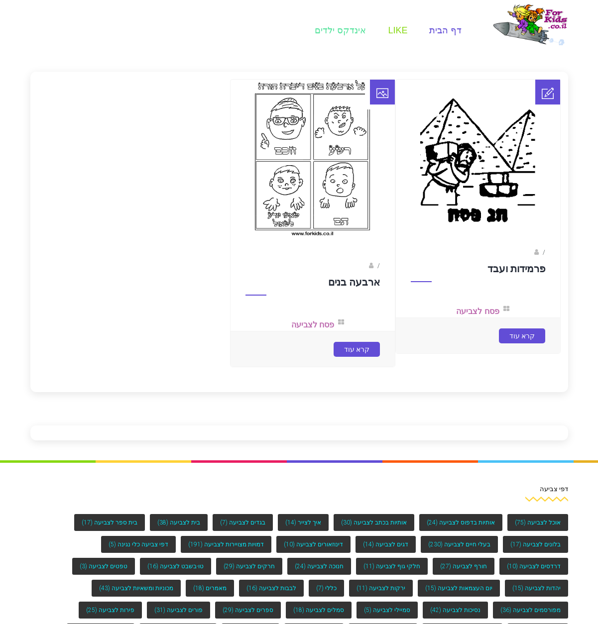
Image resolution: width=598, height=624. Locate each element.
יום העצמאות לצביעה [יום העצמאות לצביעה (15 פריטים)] (458, 588)
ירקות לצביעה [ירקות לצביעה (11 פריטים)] (381, 588)
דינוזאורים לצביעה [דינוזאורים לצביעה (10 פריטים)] (313, 544)
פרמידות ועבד (516, 269)
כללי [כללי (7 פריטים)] (326, 588)
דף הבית (445, 30)
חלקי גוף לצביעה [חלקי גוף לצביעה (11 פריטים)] (391, 566)
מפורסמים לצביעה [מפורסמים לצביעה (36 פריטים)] (530, 610)
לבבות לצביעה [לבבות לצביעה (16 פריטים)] (271, 588)
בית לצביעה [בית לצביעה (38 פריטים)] (178, 522)
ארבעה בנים (354, 282)
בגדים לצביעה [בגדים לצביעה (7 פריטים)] (242, 522)
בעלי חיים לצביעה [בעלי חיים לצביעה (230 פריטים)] (459, 544)
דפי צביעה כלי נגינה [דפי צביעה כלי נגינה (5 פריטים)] (138, 544)
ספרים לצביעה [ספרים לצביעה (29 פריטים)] (248, 610)
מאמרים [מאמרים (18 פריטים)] (210, 588)
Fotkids (522, 252)
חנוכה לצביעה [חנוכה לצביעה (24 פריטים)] (319, 566)
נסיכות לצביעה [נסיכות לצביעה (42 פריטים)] (455, 610)
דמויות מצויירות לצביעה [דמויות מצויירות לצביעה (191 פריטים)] (226, 544)
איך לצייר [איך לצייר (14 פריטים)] (303, 522)
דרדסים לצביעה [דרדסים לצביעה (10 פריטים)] (534, 566)
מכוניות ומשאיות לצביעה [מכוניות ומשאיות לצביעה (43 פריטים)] (136, 588)
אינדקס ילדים (340, 30)
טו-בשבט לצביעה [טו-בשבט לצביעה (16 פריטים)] (175, 566)
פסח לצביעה (477, 311)
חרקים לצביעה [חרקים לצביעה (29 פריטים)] (249, 566)
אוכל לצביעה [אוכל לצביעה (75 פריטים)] (538, 522)
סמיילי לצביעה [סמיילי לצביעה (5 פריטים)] (387, 610)
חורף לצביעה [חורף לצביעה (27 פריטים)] (463, 566)
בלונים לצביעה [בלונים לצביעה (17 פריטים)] (535, 544)
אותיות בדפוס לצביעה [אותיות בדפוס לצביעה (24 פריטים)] (461, 522)
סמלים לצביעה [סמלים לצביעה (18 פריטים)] (318, 610)
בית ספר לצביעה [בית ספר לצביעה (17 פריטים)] (109, 522)
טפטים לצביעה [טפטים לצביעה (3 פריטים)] (103, 566)
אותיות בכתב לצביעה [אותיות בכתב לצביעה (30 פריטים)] (374, 522)
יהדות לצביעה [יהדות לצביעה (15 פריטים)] (536, 588)
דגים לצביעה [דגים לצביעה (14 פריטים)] (385, 544)
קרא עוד (522, 336)
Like (397, 30)
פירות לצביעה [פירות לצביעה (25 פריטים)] (110, 610)
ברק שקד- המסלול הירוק (334, 265)
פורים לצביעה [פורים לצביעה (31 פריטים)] (178, 610)
